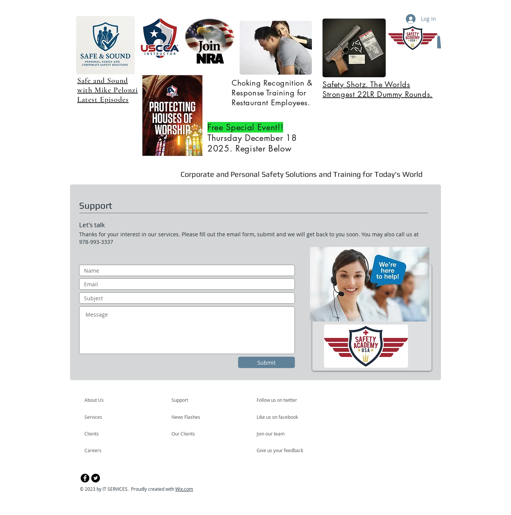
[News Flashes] (193, 417)
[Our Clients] (191, 433)
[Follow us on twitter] (277, 400)
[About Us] (113, 400)
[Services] (106, 417)
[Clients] (104, 433)
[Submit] (266, 362)
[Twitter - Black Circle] (95, 478)
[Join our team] (277, 433)
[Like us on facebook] (279, 417)
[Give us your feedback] (284, 450)
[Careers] (104, 450)
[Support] (189, 400)
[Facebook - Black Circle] (85, 478)
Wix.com (184, 489)
